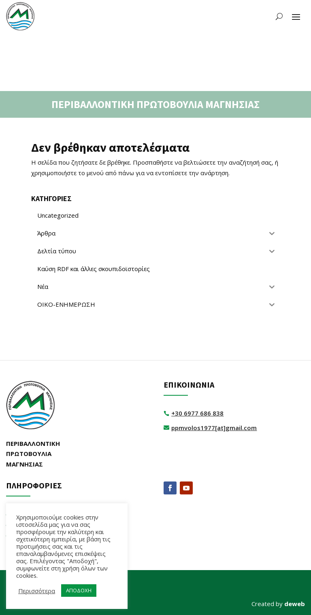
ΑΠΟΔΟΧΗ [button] (79, 590)
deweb (294, 604)
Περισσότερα (36, 590)
